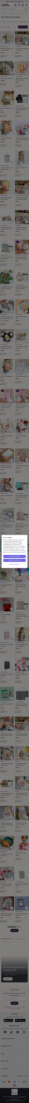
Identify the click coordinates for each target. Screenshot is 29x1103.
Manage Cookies (14, 564)
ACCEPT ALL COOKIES (14, 556)
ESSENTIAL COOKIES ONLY (14, 560)
